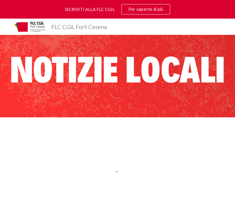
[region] (117, 9)
